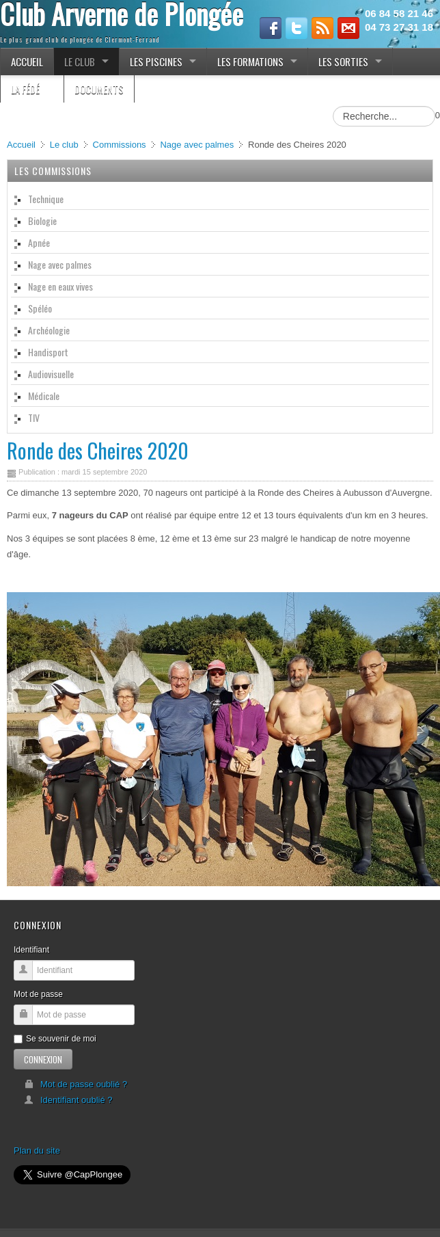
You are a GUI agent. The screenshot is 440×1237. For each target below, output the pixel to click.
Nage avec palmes (197, 144)
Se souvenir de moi (55, 1038)
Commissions (119, 144)
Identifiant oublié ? (68, 1100)
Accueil (21, 144)
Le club (64, 144)
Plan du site (37, 1150)
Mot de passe (38, 994)
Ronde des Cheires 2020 (98, 450)
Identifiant (31, 950)
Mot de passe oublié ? (75, 1084)
